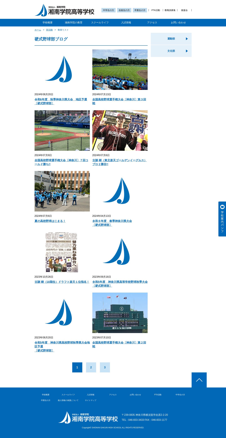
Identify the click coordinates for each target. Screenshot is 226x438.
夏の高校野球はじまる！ (50, 221)
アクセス (152, 22)
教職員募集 (170, 10)
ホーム (38, 30)
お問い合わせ (178, 22)
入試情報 (126, 22)
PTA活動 (155, 10)
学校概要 (48, 22)
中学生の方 (108, 10)
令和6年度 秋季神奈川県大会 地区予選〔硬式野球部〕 (61, 101)
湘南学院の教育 (73, 22)
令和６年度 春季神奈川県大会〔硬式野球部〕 (112, 223)
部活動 (49, 30)
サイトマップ (90, 400)
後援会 (184, 10)
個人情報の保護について (68, 400)
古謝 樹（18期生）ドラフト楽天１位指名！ (62, 281)
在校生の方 (124, 10)
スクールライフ (100, 22)
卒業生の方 (139, 10)
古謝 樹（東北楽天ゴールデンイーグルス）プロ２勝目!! (119, 162)
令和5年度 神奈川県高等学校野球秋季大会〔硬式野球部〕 (120, 283)
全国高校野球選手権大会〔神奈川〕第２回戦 (119, 344)
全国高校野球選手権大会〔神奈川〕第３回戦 (119, 101)
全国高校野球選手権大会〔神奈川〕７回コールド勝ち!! (61, 162)
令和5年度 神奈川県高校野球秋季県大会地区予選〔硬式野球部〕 (62, 346)
